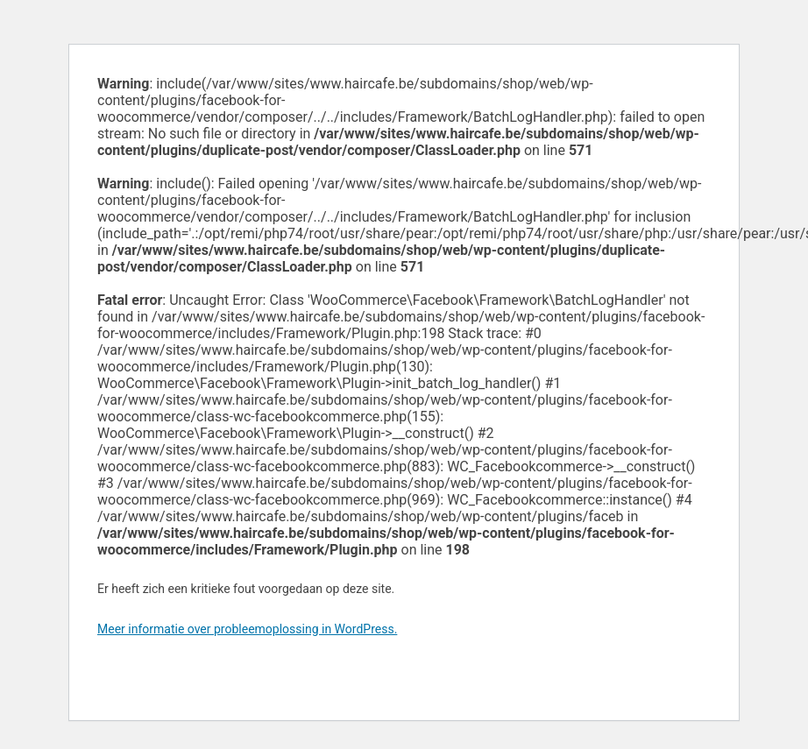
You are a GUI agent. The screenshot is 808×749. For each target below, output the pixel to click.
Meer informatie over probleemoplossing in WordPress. (247, 629)
